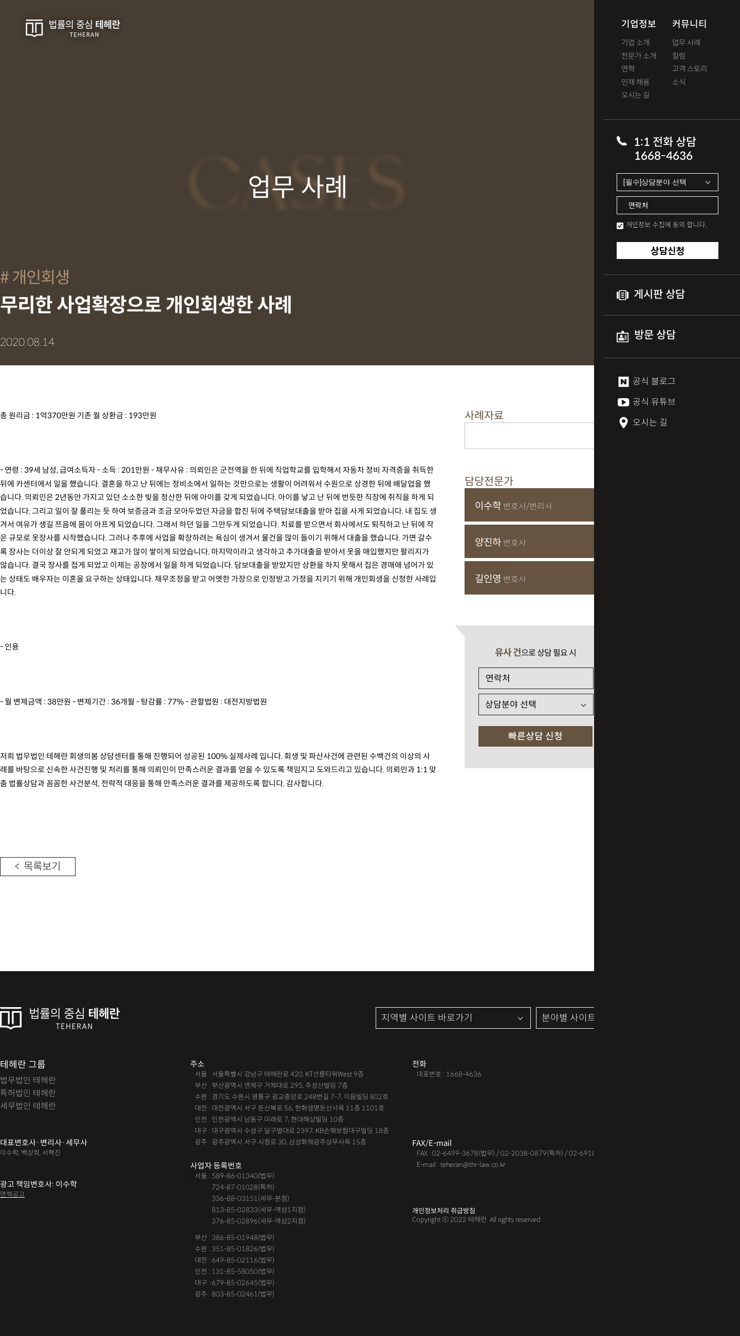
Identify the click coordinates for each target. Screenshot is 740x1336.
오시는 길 (635, 95)
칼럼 (679, 56)
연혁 (628, 69)
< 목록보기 (38, 866)
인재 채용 (635, 82)
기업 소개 (635, 43)
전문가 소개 (638, 56)
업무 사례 (686, 43)
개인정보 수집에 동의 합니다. (666, 224)
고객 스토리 (689, 69)
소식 (679, 82)
